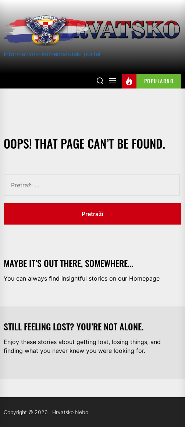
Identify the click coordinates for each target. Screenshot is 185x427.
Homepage (144, 278)
